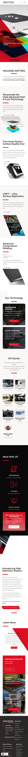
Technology (17, 723)
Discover (9, 669)
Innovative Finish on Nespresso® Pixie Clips (8, 434)
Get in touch (13, 709)
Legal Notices (17, 735)
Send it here (13, 526)
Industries (17, 733)
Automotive (19, 406)
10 (18, 651)
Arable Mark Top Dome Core (8, 403)
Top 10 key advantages (8, 115)
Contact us (17, 727)
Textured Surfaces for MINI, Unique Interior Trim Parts (8, 419)
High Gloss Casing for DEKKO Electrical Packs (20, 419)
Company (17, 725)
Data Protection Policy (19, 729)
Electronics (20, 422)
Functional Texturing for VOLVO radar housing (20, 403)
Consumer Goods (8, 389)
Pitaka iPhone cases (8, 388)
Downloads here (8, 739)
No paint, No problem (14, 633)
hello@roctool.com (9, 737)
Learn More (5, 161)
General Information (19, 731)
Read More (13, 320)
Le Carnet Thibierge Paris (20, 388)
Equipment (17, 739)
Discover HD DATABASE (10, 607)
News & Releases (18, 737)
